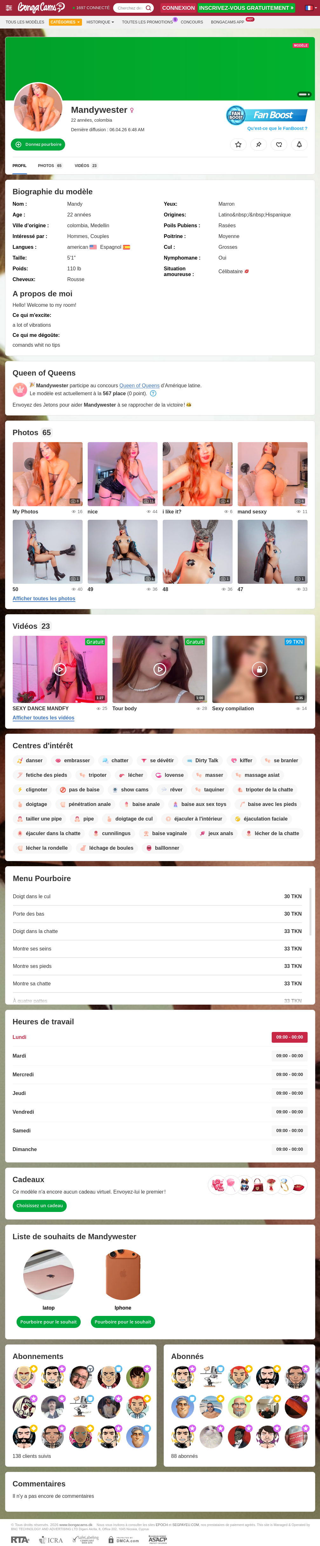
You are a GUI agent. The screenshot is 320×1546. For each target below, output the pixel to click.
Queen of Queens (139, 385)
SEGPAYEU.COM (185, 1525)
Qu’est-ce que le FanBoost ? (277, 128)
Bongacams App (229, 21)
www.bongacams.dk (75, 1525)
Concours (192, 22)
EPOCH (161, 1525)
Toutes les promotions (149, 21)
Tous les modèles (25, 22)
